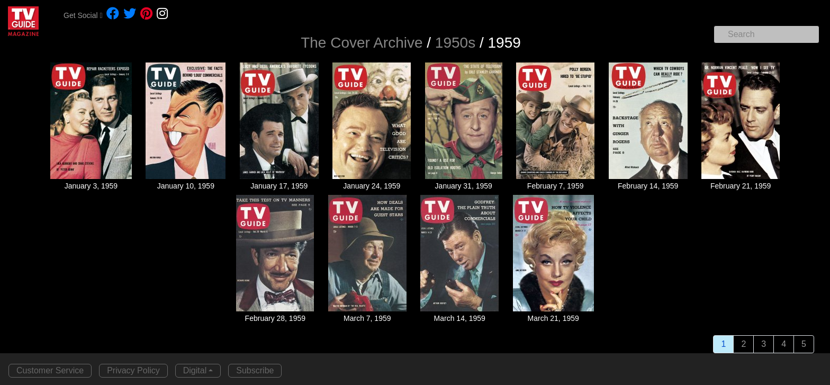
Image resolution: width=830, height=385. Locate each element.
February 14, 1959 (648, 186)
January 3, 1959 (91, 186)
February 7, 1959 (555, 186)
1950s (455, 42)
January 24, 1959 (371, 186)
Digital (194, 370)
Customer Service (50, 370)
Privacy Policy (133, 370)
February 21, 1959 (740, 186)
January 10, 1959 (185, 186)
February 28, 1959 (275, 318)
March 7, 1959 (367, 318)
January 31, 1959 (463, 186)
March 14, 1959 (459, 318)
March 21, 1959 (553, 318)
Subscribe (255, 370)
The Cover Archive (361, 42)
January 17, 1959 (279, 186)
